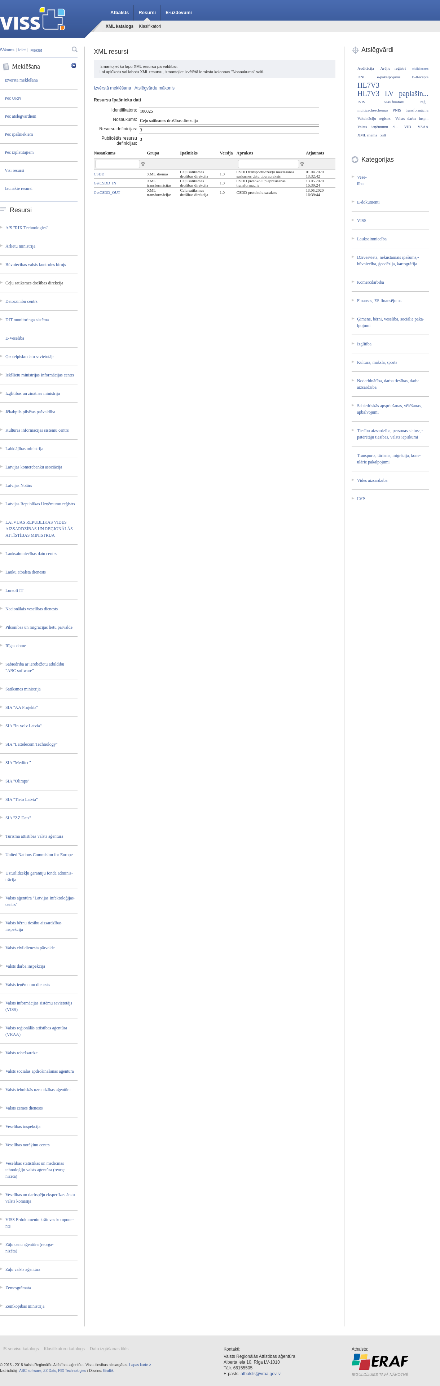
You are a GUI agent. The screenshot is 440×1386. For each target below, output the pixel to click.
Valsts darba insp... (411, 118)
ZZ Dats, (50, 1371)
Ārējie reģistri (393, 68)
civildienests (420, 68)
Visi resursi (14, 170)
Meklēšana (39, 67)
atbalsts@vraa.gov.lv (261, 1373)
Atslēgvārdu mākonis (155, 88)
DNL (361, 77)
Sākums (7, 50)
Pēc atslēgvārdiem (20, 116)
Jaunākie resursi (18, 188)
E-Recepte (420, 77)
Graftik (108, 1371)
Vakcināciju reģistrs (374, 118)
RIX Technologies (72, 1371)
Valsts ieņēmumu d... (377, 127)
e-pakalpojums (389, 77)
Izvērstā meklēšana (21, 80)
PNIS (397, 110)
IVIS (361, 102)
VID (407, 127)
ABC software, (30, 1371)
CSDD (99, 174)
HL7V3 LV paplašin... (392, 93)
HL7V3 (368, 85)
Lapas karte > (140, 1365)
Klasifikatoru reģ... (405, 102)
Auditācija (365, 68)
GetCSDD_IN (105, 183)
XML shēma (367, 135)
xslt (383, 135)
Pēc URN (13, 98)
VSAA (423, 127)
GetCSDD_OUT (107, 192)
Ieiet (22, 50)
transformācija (416, 110)
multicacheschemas (372, 110)
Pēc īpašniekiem (19, 134)
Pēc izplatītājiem (19, 152)
